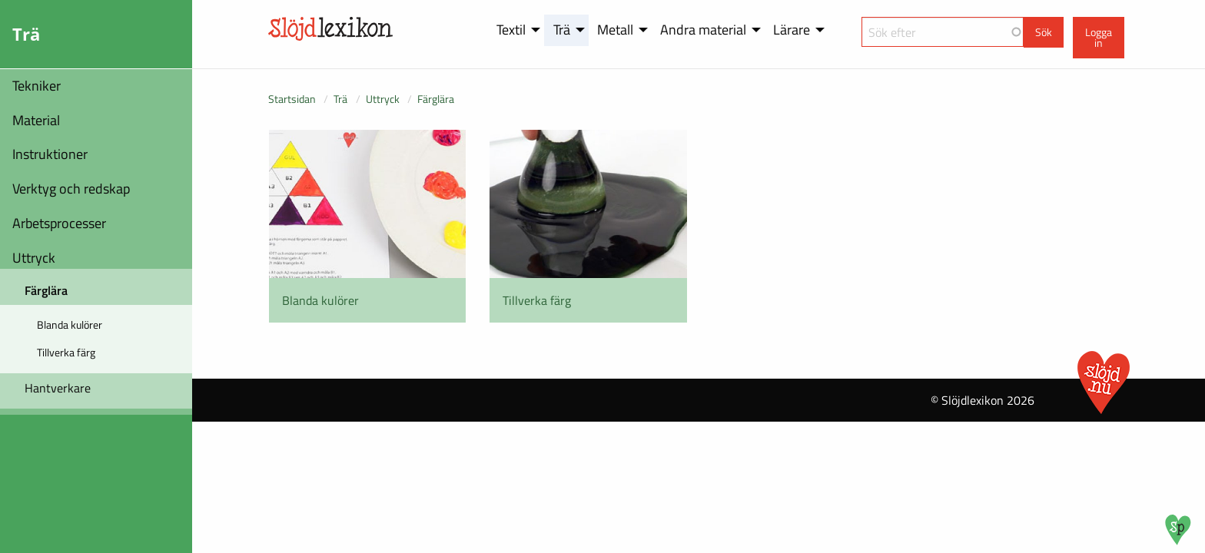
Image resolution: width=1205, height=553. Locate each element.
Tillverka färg (66, 352)
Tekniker (36, 85)
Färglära (46, 290)
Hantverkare (58, 388)
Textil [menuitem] (511, 29)
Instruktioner (50, 154)
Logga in (1098, 37)
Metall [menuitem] (615, 29)
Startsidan (292, 99)
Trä (340, 99)
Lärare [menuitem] (791, 29)
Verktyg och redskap (71, 188)
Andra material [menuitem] (703, 29)
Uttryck (33, 257)
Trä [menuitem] (561, 29)
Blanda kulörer (69, 324)
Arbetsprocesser (59, 223)
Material (36, 120)
